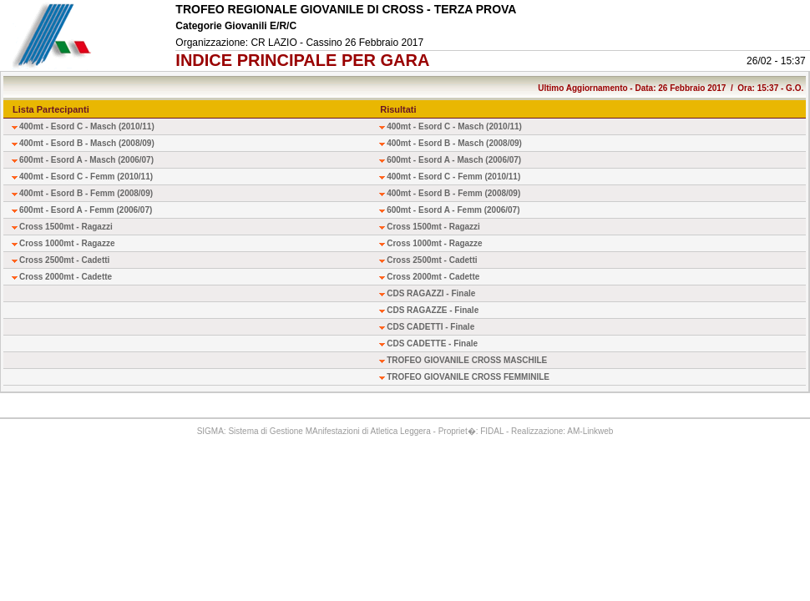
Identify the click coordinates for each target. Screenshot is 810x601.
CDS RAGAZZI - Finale (431, 293)
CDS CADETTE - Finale (432, 343)
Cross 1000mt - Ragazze (67, 243)
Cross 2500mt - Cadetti (64, 260)
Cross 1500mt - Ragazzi (66, 226)
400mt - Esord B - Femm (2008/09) (86, 193)
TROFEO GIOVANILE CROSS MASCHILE (467, 360)
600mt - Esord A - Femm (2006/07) (85, 210)
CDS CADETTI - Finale (430, 326)
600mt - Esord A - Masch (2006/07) (86, 159)
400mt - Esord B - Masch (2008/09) (86, 143)
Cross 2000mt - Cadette (65, 276)
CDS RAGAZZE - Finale (432, 310)
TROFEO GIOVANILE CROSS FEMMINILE (468, 376)
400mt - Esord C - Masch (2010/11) (86, 126)
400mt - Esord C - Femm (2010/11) (86, 176)
